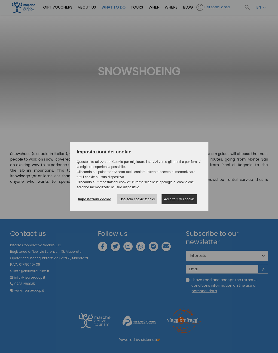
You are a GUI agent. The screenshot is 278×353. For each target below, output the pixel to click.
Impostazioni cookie (94, 199)
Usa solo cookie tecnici (137, 199)
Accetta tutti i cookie (179, 199)
